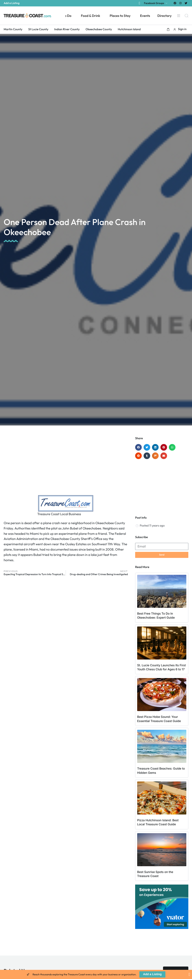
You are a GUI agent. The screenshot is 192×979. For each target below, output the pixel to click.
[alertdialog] (96, 974)
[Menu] (178, 15)
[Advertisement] (66, 466)
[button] (168, 29)
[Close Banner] (189, 974)
